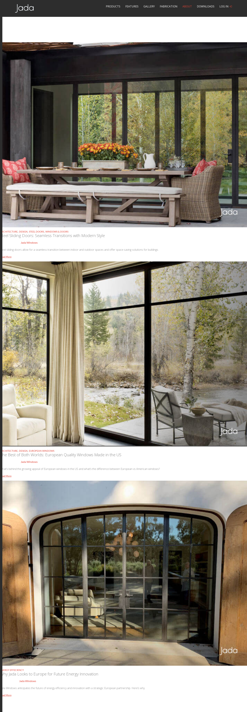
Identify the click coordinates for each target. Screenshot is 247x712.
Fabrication (168, 6)
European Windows (41, 450)
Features (131, 6)
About (187, 6)
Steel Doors (36, 231)
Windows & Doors (56, 231)
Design (23, 231)
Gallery (149, 6)
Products (113, 6)
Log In (225, 6)
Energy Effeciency (12, 670)
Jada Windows (29, 242)
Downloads (205, 6)
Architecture (9, 231)
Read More (5, 256)
